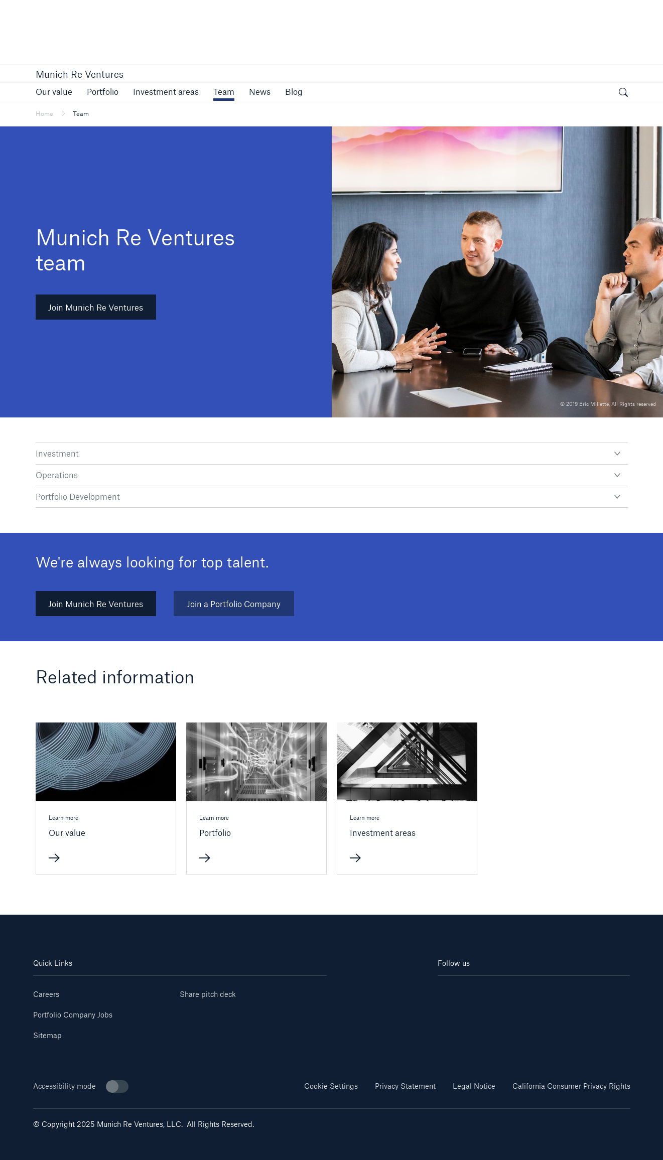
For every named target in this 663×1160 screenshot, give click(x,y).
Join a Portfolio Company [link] (234, 604)
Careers (46, 994)
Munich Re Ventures (79, 74)
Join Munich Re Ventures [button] (95, 307)
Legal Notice (474, 1086)
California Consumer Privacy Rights (571, 1086)
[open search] (623, 93)
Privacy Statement (405, 1086)
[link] (54, 91)
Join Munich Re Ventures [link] (95, 604)
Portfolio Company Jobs (72, 1015)
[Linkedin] (454, 990)
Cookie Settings (331, 1086)
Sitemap (47, 1035)
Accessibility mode (80, 1086)
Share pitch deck (208, 994)
